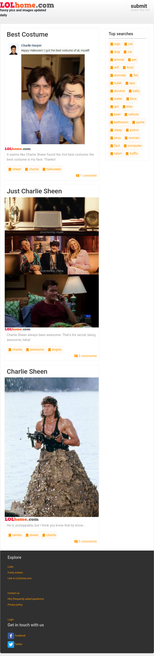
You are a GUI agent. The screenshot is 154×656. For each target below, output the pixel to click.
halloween (51, 169)
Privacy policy (15, 604)
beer (115, 114)
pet (132, 60)
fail (133, 75)
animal (117, 60)
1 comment (86, 175)
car (127, 52)
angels (55, 349)
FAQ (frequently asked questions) (26, 599)
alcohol (117, 91)
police (132, 130)
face (131, 99)
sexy (115, 138)
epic (130, 83)
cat (128, 44)
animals (118, 75)
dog (115, 52)
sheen (14, 169)
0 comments (85, 541)
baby (134, 91)
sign (115, 44)
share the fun (140, 7)
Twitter (15, 644)
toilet (116, 83)
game (138, 122)
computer (133, 146)
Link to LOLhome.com (20, 578)
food (128, 67)
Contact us (14, 593)
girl (114, 107)
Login (11, 619)
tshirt (116, 153)
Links (10, 566)
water (116, 99)
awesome (35, 349)
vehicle (131, 114)
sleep (116, 130)
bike (127, 107)
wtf (114, 67)
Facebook (16, 636)
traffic (131, 153)
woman (131, 138)
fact (115, 146)
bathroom (119, 122)
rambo (15, 535)
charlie (32, 169)
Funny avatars (15, 572)
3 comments (85, 356)
